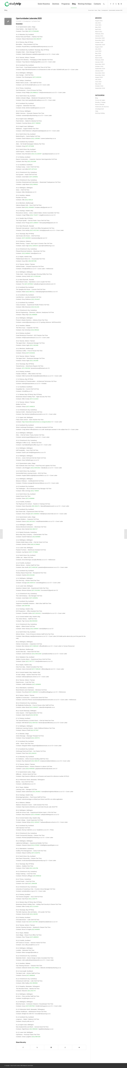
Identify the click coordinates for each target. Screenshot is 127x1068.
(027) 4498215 (30, 406)
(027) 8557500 (30, 1006)
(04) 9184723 (31, 582)
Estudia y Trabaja (100, 102)
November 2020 (100, 40)
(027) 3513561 (36, 590)
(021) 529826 (34, 628)
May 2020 (98, 53)
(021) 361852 (36, 791)
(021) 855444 (35, 330)
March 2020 (98, 57)
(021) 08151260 (36, 653)
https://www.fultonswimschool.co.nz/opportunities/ (36, 422)
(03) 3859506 (33, 983)
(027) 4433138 (33, 567)
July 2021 (98, 23)
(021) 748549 (35, 490)
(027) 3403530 (26, 238)
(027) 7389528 (36, 123)
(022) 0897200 (36, 1036)
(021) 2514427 (35, 299)
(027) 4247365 (33, 921)
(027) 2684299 (32, 883)
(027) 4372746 (34, 230)
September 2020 (100, 44)
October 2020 (99, 42)
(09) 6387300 (26, 605)
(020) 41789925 (35, 544)
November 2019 (100, 64)
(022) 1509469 (29, 207)
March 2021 (98, 31)
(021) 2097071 (35, 738)
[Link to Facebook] (110, 4)
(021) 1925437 (35, 822)
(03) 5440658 (36, 929)
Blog (5, 10)
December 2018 (100, 73)
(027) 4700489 (35, 814)
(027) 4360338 (33, 692)
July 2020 (98, 49)
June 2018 (98, 81)
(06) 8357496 (32, 261)
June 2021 (98, 25)
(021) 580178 (35, 761)
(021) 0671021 (30, 521)
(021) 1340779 (33, 899)
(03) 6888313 (34, 92)
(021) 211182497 (36, 153)
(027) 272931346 (35, 276)
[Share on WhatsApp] (65, 1047)
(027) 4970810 (29, 284)
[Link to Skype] (118, 4)
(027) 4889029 (34, 937)
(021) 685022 (34, 184)
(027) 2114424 (34, 399)
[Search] (104, 4)
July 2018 (98, 79)
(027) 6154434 (30, 353)
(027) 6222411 (36, 613)
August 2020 (99, 47)
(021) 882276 (37, 39)
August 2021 (99, 20)
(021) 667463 (34, 715)
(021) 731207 (34, 215)
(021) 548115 (29, 199)
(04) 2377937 (34, 730)
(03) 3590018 (37, 876)
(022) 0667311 (30, 291)
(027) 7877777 (30, 661)
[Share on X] (37, 1047)
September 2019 (100, 68)
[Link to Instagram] (113, 4)
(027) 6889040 (30, 975)
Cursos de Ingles (100, 100)
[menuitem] (44, 4)
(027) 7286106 (36, 669)
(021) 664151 (32, 753)
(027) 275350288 (34, 31)
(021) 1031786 (33, 868)
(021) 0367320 (33, 722)
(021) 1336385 (35, 138)
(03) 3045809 (36, 536)
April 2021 (98, 29)
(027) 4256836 (36, 684)
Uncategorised (27, 21)
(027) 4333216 (37, 77)
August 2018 (99, 77)
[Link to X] (116, 4)
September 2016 (100, 88)
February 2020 (99, 60)
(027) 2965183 (34, 646)
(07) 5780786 (26, 368)
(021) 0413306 (31, 161)
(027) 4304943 (35, 513)
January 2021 (99, 36)
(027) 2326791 (35, 853)
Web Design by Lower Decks (27, 1065)
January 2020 (99, 62)
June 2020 (98, 51)
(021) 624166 (30, 575)
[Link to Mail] (121, 4)
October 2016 (99, 86)
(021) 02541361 (35, 468)
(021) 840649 (26, 253)
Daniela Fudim (36, 21)
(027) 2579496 (29, 146)
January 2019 (99, 70)
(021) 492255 (34, 914)
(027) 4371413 (32, 169)
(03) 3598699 (33, 314)
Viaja (96, 111)
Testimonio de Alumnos (102, 106)
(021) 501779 (31, 990)
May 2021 (98, 27)
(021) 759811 (35, 967)
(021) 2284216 (33, 245)
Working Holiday (100, 113)
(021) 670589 (35, 845)
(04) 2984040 (33, 1029)
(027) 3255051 (33, 176)
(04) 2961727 (33, 529)
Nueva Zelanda (99, 104)
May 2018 (98, 84)
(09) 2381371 (36, 506)
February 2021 (99, 33)
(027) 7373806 (33, 552)
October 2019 (99, 66)
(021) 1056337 (34, 707)
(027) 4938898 (30, 498)
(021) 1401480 (34, 345)
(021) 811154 (35, 307)
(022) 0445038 (30, 768)
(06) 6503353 (33, 621)
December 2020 (100, 38)
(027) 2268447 (34, 222)
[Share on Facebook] (23, 1047)
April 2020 (98, 55)
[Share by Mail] (79, 1047)
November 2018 (100, 75)
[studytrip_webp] (12, 4)
